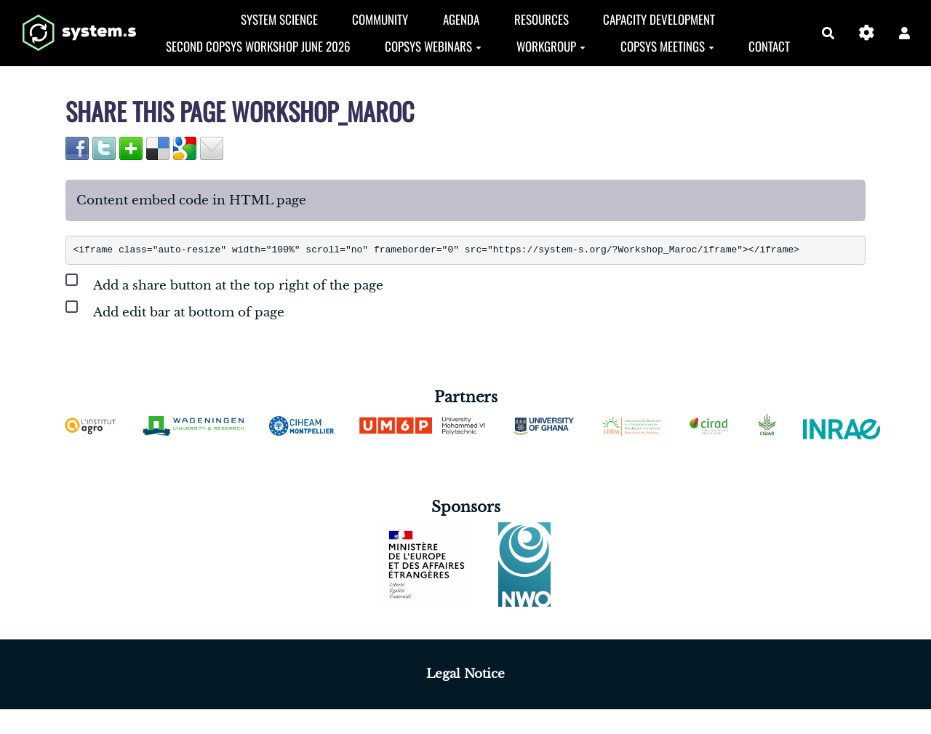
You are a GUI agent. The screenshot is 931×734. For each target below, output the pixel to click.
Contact (769, 46)
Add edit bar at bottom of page (174, 309)
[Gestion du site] (866, 33)
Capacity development (659, 19)
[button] (904, 33)
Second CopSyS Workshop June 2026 (258, 46)
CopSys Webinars (433, 46)
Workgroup (551, 46)
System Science (279, 19)
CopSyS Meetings (667, 46)
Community (380, 19)
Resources (541, 19)
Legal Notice (465, 674)
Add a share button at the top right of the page (224, 282)
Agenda (461, 19)
